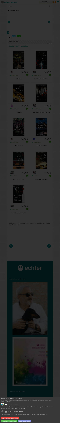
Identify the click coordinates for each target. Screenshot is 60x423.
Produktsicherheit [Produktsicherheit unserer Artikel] (12, 412)
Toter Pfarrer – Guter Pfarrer (41, 78)
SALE (13, 36)
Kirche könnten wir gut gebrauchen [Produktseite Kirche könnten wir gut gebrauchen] (13, 258)
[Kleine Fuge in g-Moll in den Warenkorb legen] (49, 142)
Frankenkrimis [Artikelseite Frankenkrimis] (18, 32)
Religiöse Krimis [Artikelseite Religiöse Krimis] (41, 32)
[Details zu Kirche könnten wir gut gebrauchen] (14, 245)
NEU (19, 36)
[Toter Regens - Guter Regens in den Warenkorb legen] (26, 209)
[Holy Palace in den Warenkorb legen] (26, 109)
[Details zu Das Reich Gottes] (36, 245)
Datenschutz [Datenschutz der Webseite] (11, 402)
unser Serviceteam (14, 224)
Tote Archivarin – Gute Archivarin (41, 112)
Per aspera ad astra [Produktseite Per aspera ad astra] (24, 257)
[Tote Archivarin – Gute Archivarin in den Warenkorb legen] (49, 109)
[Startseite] (8, 2)
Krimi (17, 46)
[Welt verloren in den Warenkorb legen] (26, 75)
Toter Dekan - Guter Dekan (41, 179)
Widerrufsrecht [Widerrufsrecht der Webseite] (12, 405)
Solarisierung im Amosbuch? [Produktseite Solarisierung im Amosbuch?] (45, 258)
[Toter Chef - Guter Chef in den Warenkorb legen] (26, 176)
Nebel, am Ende (19, 145)
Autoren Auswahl (13, 10)
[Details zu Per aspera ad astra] (25, 245)
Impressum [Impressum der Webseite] (11, 414)
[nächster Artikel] (49, 246)
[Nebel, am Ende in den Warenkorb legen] (26, 142)
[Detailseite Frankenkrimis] (18, 21)
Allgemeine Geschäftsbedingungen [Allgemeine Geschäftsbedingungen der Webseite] (17, 407)
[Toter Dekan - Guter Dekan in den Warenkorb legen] (49, 176)
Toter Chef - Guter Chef (18, 179)
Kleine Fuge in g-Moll (41, 145)
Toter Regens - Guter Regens (19, 212)
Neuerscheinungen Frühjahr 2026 (16, 391)
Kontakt (10, 409)
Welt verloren (18, 78)
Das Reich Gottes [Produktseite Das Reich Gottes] (34, 257)
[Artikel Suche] (28, 6)
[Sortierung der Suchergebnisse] (10, 37)
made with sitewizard (36, 421)
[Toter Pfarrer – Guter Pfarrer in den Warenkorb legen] (49, 75)
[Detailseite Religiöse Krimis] (41, 21)
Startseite (11, 46)
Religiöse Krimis (24, 46)
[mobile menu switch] (58, 1)
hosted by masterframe (24, 421)
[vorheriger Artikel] (11, 246)
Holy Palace (19, 112)
